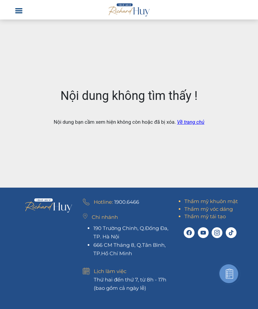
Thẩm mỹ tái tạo (205, 216)
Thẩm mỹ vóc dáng (208, 209)
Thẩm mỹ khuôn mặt (211, 201)
